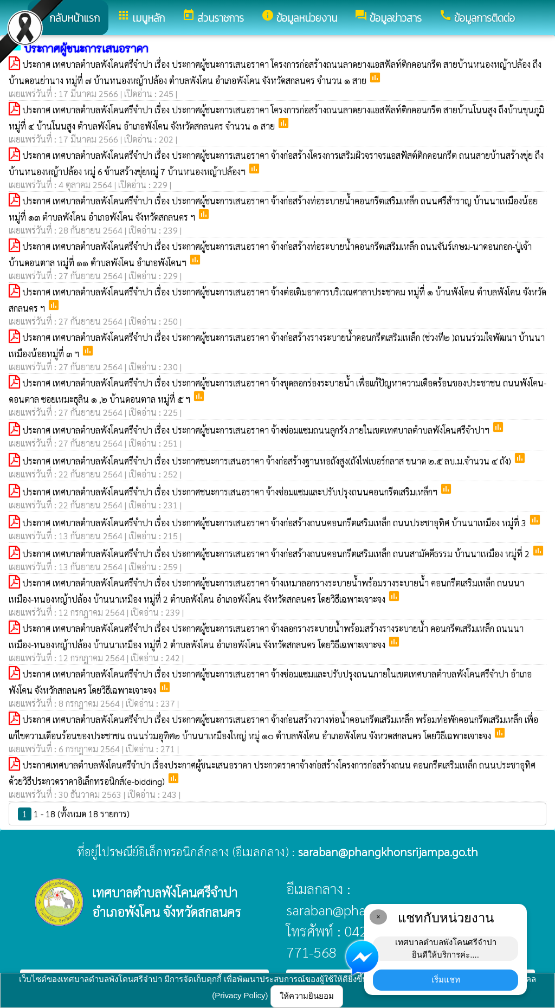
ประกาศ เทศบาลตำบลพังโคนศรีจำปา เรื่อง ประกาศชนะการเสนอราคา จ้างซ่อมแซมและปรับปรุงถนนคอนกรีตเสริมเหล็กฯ (231, 491)
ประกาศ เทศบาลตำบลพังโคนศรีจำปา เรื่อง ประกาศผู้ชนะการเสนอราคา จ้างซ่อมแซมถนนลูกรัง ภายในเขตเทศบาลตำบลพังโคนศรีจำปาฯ (257, 430)
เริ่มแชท (445, 979)
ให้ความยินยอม (307, 995)
